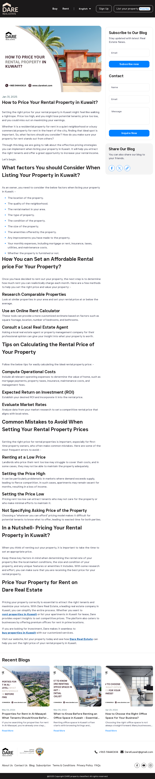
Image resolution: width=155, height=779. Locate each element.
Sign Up (102, 8)
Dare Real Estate (81, 638)
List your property (133, 8)
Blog (32, 764)
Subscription (44, 764)
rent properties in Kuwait (19, 613)
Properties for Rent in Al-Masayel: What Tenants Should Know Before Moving (25, 715)
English (82, 8)
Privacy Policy (86, 764)
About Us (7, 764)
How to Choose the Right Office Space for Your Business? (126, 715)
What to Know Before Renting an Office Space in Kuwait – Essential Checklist (76, 715)
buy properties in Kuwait (19, 631)
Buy (53, 8)
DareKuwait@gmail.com (136, 751)
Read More (8, 729)
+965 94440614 (106, 751)
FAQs (99, 764)
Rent (64, 8)
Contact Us (21, 764)
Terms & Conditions (65, 764)
